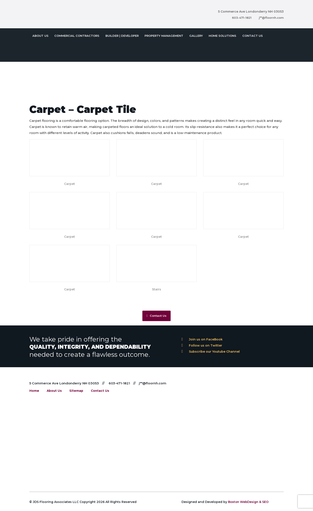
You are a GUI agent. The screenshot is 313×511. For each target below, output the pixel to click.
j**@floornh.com (271, 18)
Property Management (161, 35)
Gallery (192, 35)
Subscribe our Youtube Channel (210, 354)
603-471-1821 (240, 18)
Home (34, 393)
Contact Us (247, 35)
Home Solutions (218, 35)
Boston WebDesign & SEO (249, 505)
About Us (40, 35)
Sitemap (75, 393)
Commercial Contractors (75, 35)
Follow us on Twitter (201, 348)
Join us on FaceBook (202, 342)
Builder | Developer (120, 35)
